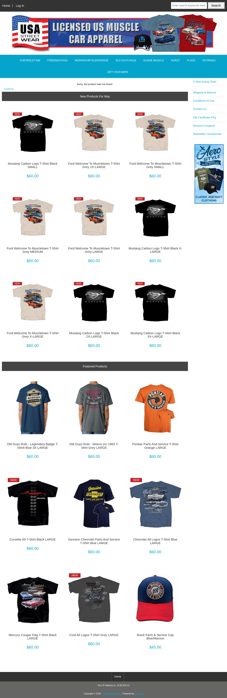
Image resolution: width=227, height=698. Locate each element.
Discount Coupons (204, 125)
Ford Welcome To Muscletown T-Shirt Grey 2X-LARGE (94, 165)
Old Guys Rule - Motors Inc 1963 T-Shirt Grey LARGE (94, 445)
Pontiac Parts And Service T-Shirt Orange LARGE (155, 445)
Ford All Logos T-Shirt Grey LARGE (94, 635)
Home (6, 5)
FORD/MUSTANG (57, 60)
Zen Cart (139, 694)
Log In (20, 5)
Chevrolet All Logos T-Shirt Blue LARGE (155, 541)
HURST (175, 60)
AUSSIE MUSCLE (153, 60)
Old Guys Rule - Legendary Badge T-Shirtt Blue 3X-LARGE (32, 445)
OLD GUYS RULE (126, 60)
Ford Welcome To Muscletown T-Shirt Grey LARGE (94, 250)
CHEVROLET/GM (30, 60)
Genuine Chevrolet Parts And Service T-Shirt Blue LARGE (94, 541)
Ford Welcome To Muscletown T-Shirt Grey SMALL (155, 165)
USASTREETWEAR (111, 694)
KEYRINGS (209, 60)
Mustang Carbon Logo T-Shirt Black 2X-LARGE (94, 334)
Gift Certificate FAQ (204, 117)
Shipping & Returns (204, 92)
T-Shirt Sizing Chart (204, 81)
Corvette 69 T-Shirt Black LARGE (33, 539)
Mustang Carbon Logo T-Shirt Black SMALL (32, 165)
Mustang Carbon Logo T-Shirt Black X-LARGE (155, 250)
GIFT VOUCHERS (117, 72)
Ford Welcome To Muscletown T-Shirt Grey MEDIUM (33, 250)
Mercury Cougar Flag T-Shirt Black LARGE (33, 636)
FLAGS (191, 60)
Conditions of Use (203, 100)
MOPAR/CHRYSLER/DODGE (92, 60)
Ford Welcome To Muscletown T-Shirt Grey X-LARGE (33, 334)
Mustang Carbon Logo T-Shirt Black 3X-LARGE (155, 334)
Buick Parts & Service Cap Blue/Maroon (155, 636)
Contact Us (199, 109)
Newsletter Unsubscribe (207, 133)
